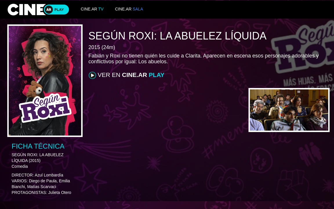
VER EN (126, 75)
